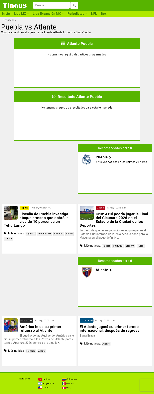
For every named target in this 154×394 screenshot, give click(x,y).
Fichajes (30, 351)
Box (103, 14)
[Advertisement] (39, 172)
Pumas (8, 238)
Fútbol (140, 246)
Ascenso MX (44, 233)
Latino (44, 379)
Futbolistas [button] (77, 14)
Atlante (42, 351)
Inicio (6, 14)
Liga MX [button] (21, 14)
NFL (94, 14)
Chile (43, 387)
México (68, 383)
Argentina (46, 383)
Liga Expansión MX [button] (48, 14)
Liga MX (30, 233)
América (58, 233)
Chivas (69, 233)
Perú (66, 387)
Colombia (69, 379)
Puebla (106, 246)
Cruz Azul (118, 246)
